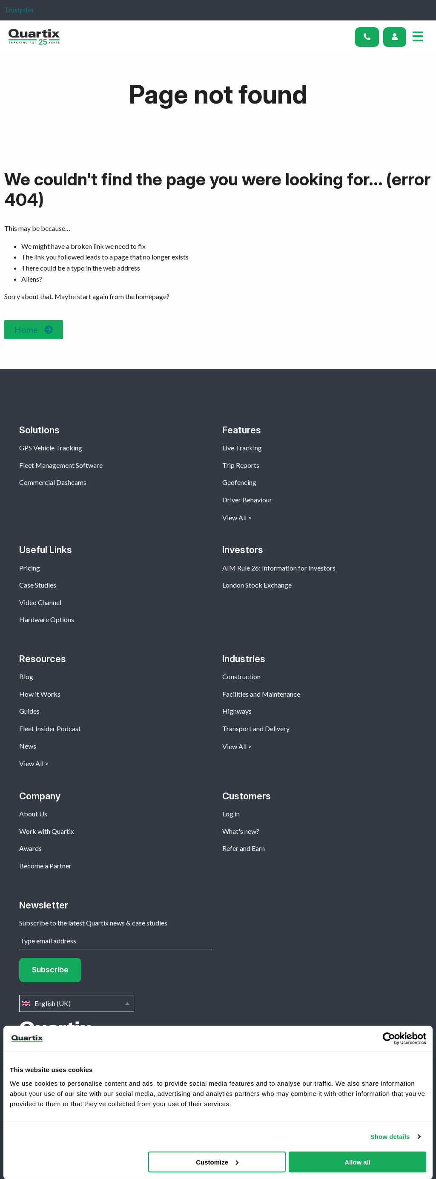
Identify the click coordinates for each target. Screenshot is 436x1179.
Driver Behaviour (247, 500)
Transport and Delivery (256, 728)
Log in (231, 814)
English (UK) (77, 1003)
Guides (29, 711)
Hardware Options (46, 619)
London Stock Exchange (257, 585)
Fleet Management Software (61, 465)
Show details (390, 1136)
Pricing (29, 568)
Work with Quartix (46, 831)
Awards (30, 848)
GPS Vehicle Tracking (50, 448)
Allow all (357, 1161)
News (27, 746)
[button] (33, 329)
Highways (237, 711)
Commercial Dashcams (52, 482)
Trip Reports (240, 465)
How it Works (39, 694)
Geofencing (239, 482)
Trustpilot (19, 10)
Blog (26, 676)
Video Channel (40, 602)
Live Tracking (242, 448)
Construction (241, 676)
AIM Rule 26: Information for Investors (279, 568)
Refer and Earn (243, 848)
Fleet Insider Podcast (50, 728)
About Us (33, 814)
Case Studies (37, 585)
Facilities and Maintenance (261, 694)
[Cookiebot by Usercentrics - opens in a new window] (389, 1038)
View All (234, 517)
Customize (217, 1161)
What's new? (240, 831)
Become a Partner (45, 866)
